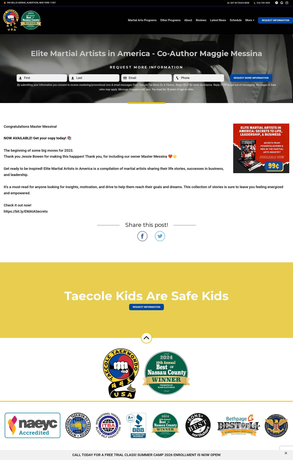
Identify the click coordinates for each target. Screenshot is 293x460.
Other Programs (170, 20)
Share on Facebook (142, 236)
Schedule (236, 20)
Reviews (201, 20)
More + (249, 20)
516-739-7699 (262, 3)
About (188, 20)
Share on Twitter (160, 236)
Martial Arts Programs (142, 20)
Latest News (218, 20)
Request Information (275, 20)
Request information (146, 307)
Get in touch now (238, 3)
